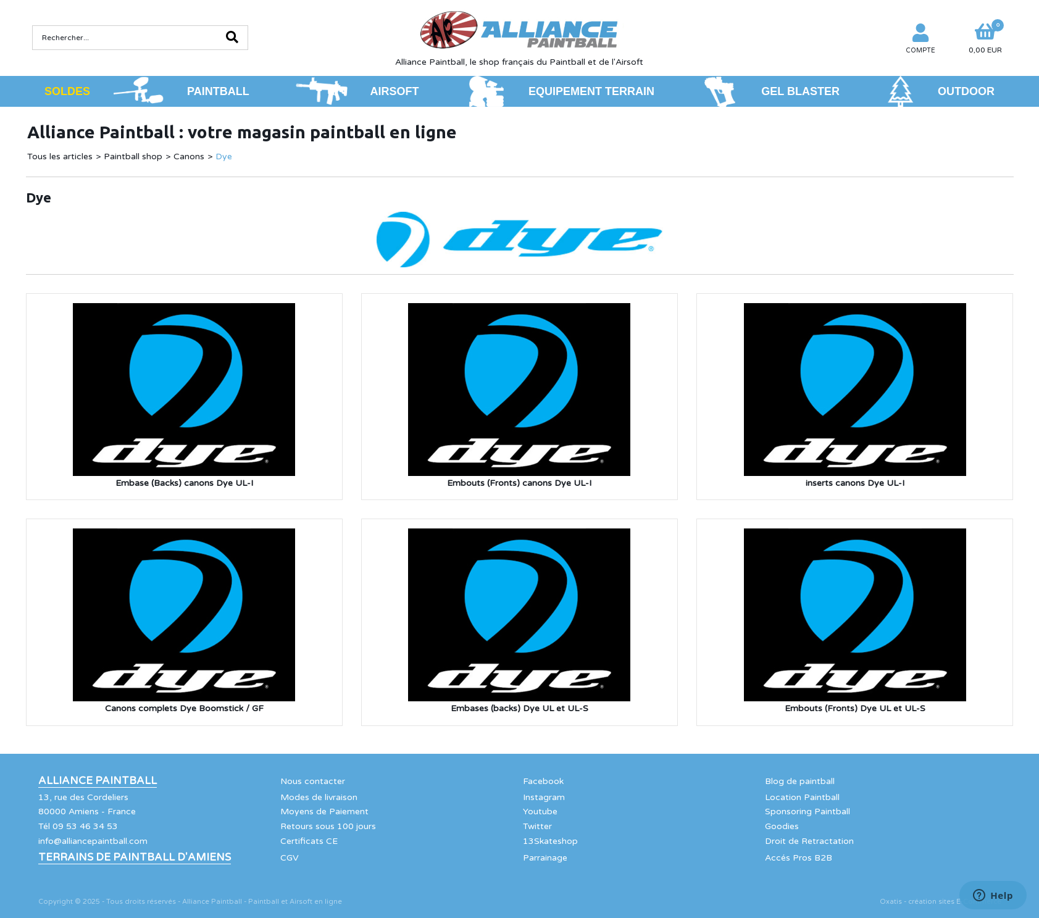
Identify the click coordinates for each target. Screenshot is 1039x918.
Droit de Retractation (809, 841)
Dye (223, 156)
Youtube (540, 811)
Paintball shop (133, 156)
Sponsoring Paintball (807, 811)
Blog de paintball (800, 781)
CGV (289, 858)
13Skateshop (550, 841)
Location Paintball (802, 797)
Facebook (543, 781)
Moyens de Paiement (324, 811)
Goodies (782, 826)
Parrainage (545, 858)
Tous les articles (60, 156)
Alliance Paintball (97, 781)
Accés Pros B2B (798, 858)
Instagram (544, 797)
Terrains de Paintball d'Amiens (134, 857)
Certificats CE (309, 841)
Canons (188, 156)
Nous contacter (312, 781)
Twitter (537, 826)
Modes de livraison (318, 797)
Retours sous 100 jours (328, 826)
